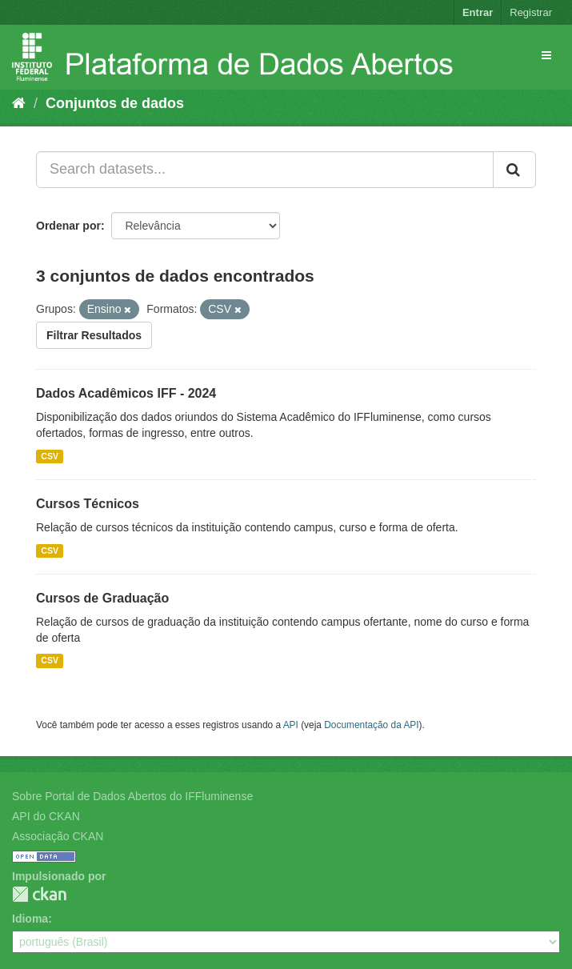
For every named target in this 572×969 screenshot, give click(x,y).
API (290, 725)
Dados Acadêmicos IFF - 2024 (126, 393)
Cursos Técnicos (87, 504)
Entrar (477, 12)
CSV (49, 456)
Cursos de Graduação (102, 598)
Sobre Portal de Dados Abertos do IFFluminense (132, 796)
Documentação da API (371, 725)
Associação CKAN (57, 836)
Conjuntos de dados (115, 103)
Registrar (531, 12)
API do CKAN (46, 816)
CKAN (39, 894)
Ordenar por (68, 225)
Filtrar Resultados (94, 335)
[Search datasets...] (265, 169)
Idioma (30, 918)
